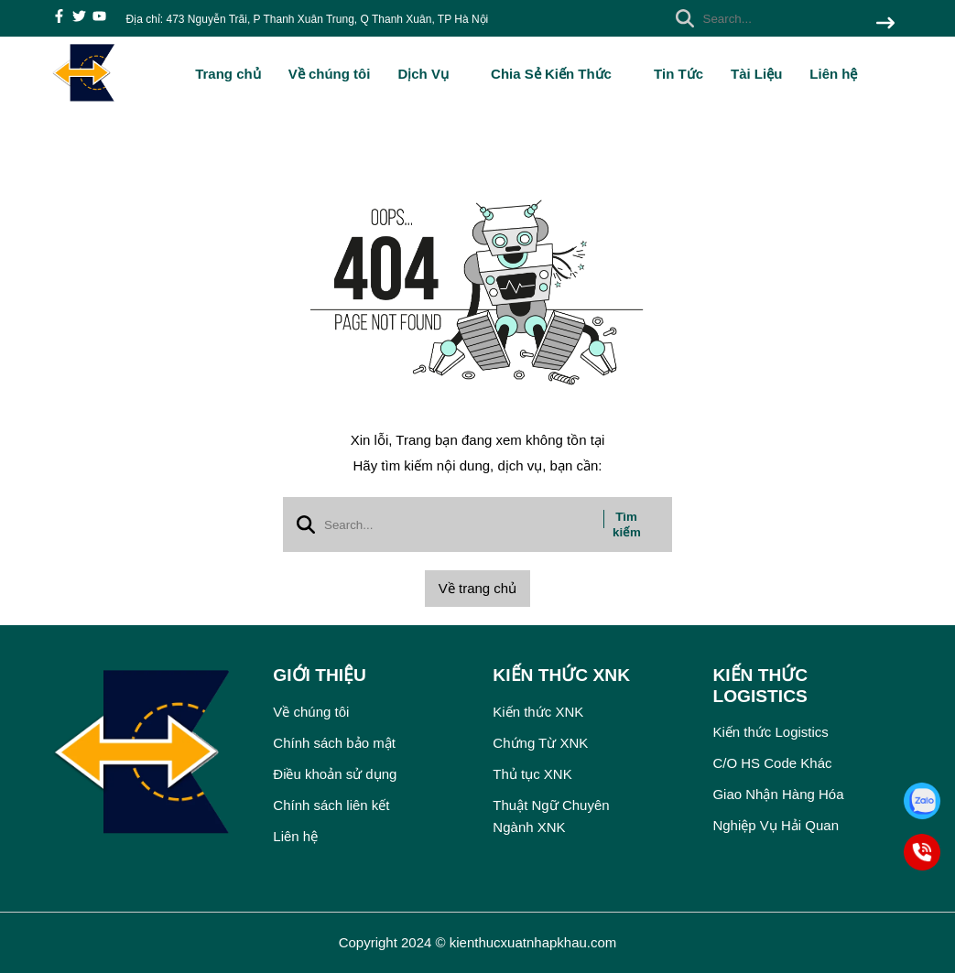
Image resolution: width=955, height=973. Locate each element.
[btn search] (885, 24)
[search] (780, 18)
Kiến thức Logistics (770, 732)
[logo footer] (151, 755)
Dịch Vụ (430, 73)
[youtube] (99, 18)
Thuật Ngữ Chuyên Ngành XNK (551, 816)
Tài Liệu (756, 73)
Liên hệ (833, 73)
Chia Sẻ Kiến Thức (558, 73)
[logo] (84, 100)
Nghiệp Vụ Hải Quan (775, 825)
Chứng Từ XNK (540, 743)
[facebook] (59, 18)
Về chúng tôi (329, 73)
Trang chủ (228, 73)
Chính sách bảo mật (334, 743)
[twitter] (79, 18)
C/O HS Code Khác (771, 763)
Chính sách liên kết (331, 805)
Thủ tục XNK (532, 774)
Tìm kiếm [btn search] (627, 524)
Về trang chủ (477, 588)
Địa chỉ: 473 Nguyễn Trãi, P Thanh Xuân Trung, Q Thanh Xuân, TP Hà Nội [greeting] (307, 19)
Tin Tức (678, 73)
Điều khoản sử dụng (334, 774)
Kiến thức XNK (538, 711)
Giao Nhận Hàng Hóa (777, 794)
